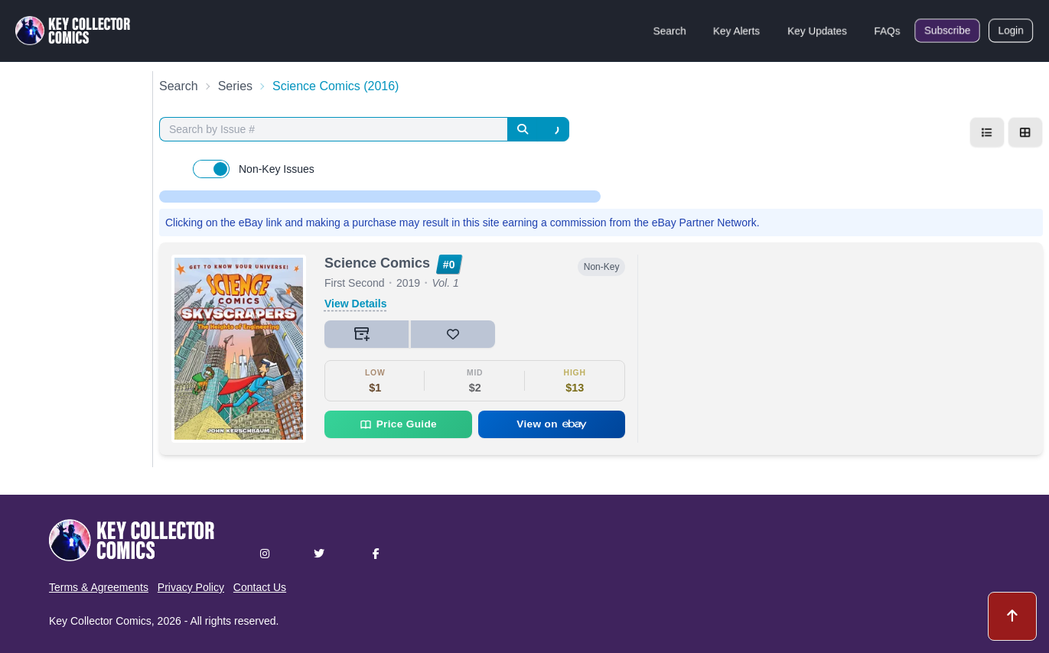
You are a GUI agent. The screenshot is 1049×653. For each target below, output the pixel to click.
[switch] (211, 169)
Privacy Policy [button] (191, 587)
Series (235, 86)
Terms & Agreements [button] (98, 587)
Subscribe (947, 30)
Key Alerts (736, 30)
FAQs (887, 30)
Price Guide (398, 424)
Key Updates (817, 30)
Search (669, 30)
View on (551, 424)
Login (1011, 30)
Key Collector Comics (100, 621)
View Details (355, 303)
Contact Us (259, 587)
